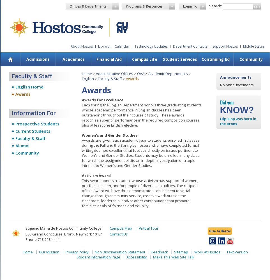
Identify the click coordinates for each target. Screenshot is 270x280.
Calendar (122, 46)
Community (251, 59)
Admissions (38, 59)
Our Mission (49, 252)
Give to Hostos (219, 230)
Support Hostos (225, 46)
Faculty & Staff (30, 138)
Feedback (159, 252)
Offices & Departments (94, 6)
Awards (23, 94)
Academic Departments (168, 73)
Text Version (237, 252)
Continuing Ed (216, 59)
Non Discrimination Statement (120, 252)
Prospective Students (37, 123)
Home (87, 73)
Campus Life (144, 59)
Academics (74, 59)
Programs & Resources (150, 6)
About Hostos (82, 46)
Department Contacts (190, 46)
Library (103, 46)
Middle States (253, 46)
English (88, 78)
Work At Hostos (207, 252)
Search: (215, 5)
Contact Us (119, 234)
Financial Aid (109, 59)
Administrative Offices (114, 73)
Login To (194, 6)
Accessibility (136, 257)
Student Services (180, 59)
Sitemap (181, 252)
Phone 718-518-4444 (42, 239)
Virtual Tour (148, 228)
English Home (29, 86)
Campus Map (121, 228)
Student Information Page (98, 257)
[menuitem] (10, 59)
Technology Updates (151, 46)
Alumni (22, 145)
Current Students (32, 131)
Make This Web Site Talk (173, 257)
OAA (140, 73)
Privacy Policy (77, 252)
